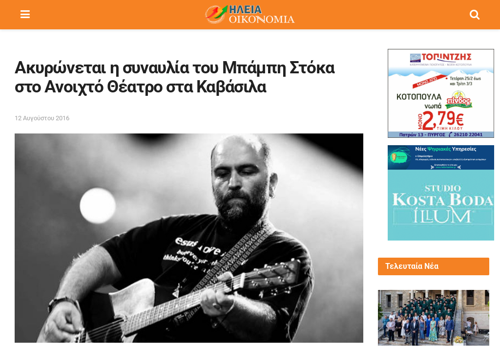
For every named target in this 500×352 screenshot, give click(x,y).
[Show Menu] (25, 14)
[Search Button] (474, 14)
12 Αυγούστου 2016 (42, 118)
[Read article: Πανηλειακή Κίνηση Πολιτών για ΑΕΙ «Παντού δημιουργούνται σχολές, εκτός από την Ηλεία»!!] (433, 318)
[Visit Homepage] (249, 14)
